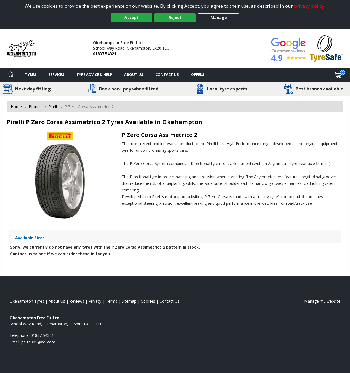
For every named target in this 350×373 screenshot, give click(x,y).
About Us (133, 74)
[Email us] (38, 342)
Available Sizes (30, 237)
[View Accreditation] (326, 47)
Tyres (30, 74)
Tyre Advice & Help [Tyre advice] (94, 74)
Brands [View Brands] (35, 106)
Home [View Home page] (16, 106)
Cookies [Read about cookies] (148, 301)
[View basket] (338, 75)
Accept (131, 17)
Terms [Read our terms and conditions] (111, 301)
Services (56, 74)
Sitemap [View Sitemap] (129, 301)
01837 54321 (104, 53)
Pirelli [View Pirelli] (53, 106)
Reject (175, 17)
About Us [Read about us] (57, 301)
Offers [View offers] (197, 74)
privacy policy (309, 6)
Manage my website (322, 301)
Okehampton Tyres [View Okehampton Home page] (27, 301)
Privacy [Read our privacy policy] (95, 301)
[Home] (10, 75)
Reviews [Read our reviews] (77, 301)
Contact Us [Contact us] (167, 74)
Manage (219, 17)
